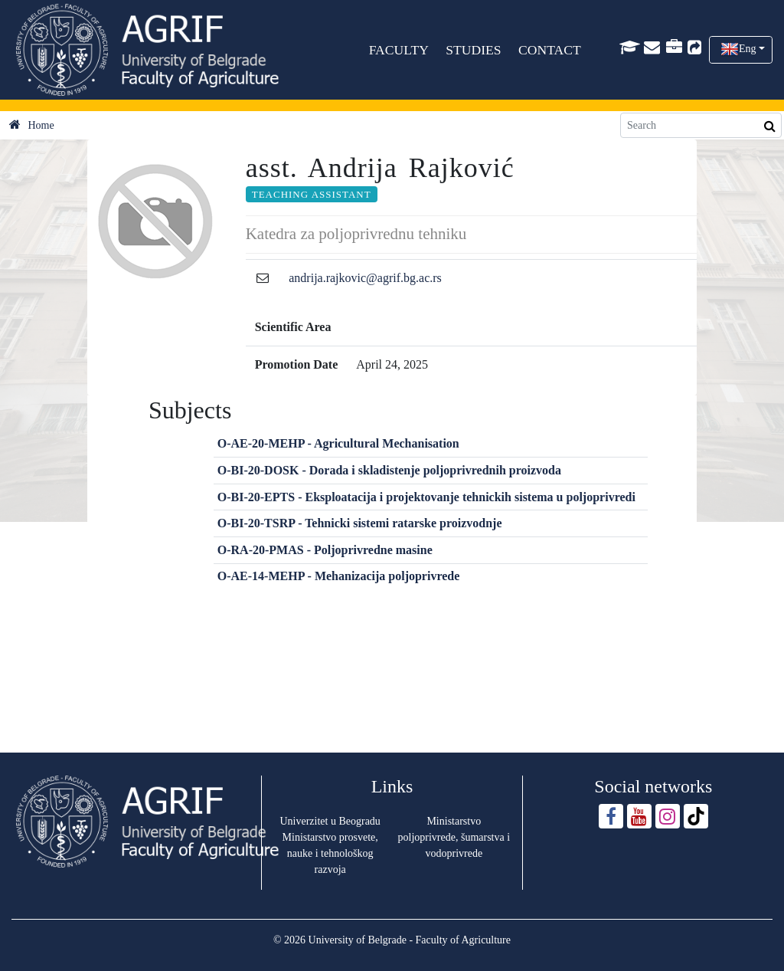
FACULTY (399, 49)
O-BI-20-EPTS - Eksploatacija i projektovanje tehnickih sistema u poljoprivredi (426, 497)
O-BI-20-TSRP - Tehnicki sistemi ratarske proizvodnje (359, 523)
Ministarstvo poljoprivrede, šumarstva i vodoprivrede (454, 837)
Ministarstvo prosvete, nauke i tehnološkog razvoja (330, 853)
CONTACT (549, 49)
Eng (747, 48)
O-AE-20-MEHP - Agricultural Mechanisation (338, 443)
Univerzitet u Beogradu (329, 821)
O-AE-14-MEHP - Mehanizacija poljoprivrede (338, 575)
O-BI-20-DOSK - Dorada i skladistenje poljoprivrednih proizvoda (389, 470)
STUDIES (473, 49)
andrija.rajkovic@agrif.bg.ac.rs (365, 277)
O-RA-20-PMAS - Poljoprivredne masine (325, 549)
